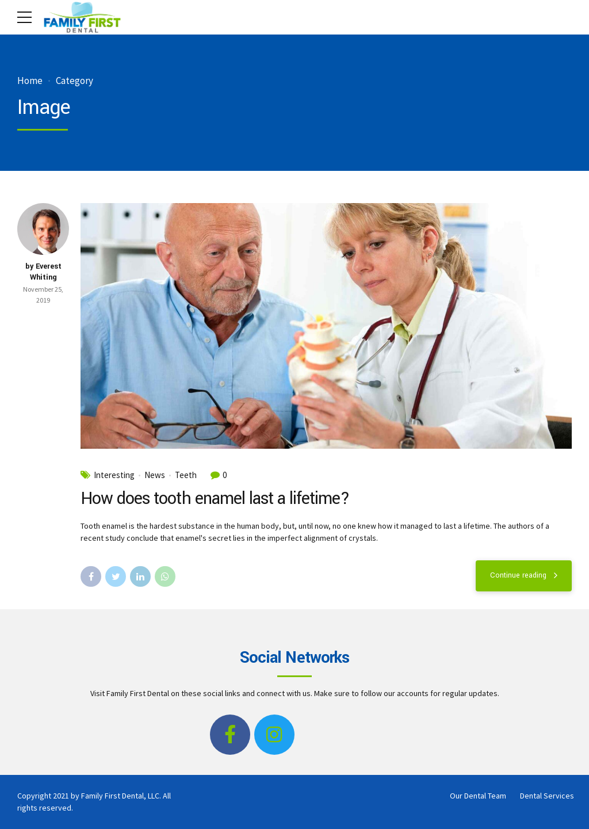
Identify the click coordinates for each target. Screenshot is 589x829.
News (154, 475)
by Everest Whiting (43, 272)
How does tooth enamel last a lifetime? (215, 498)
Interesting (114, 475)
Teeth (186, 475)
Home (30, 81)
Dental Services (547, 795)
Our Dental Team (478, 795)
